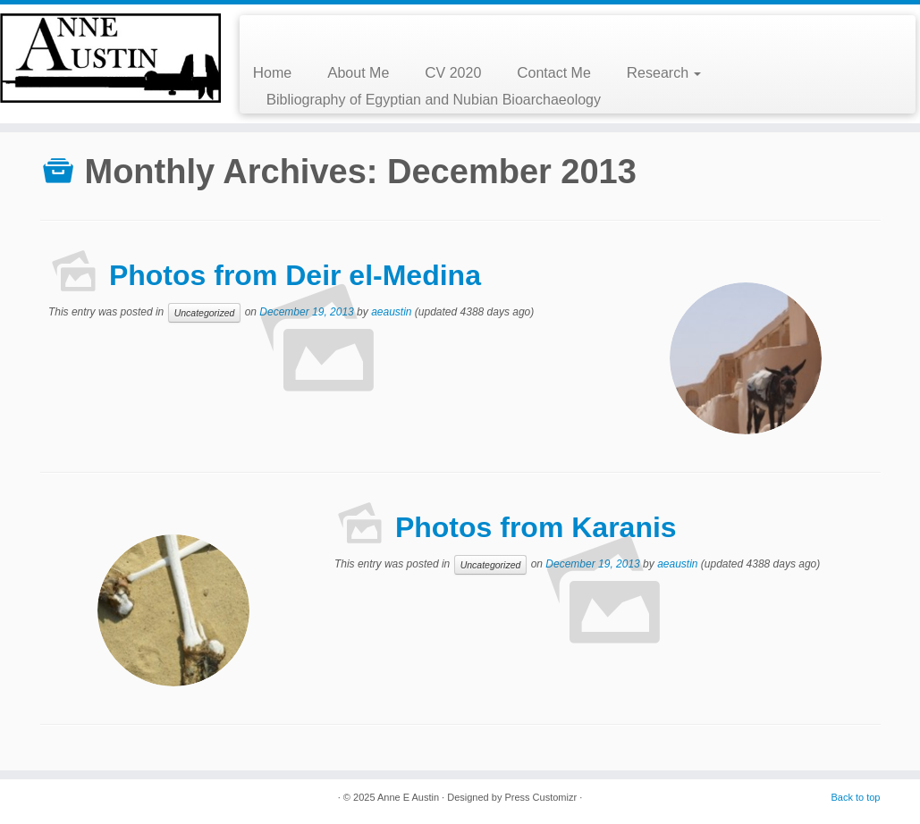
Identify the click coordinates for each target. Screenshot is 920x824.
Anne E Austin (408, 797)
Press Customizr (540, 797)
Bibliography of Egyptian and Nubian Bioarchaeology (433, 99)
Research (664, 72)
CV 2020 (453, 72)
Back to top (855, 797)
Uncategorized (204, 312)
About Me (358, 72)
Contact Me (554, 72)
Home (272, 72)
